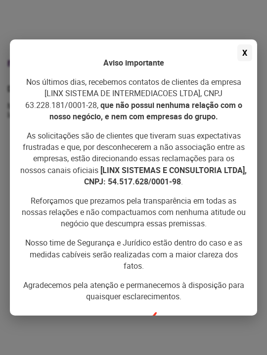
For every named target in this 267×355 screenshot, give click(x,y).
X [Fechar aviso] (244, 52)
